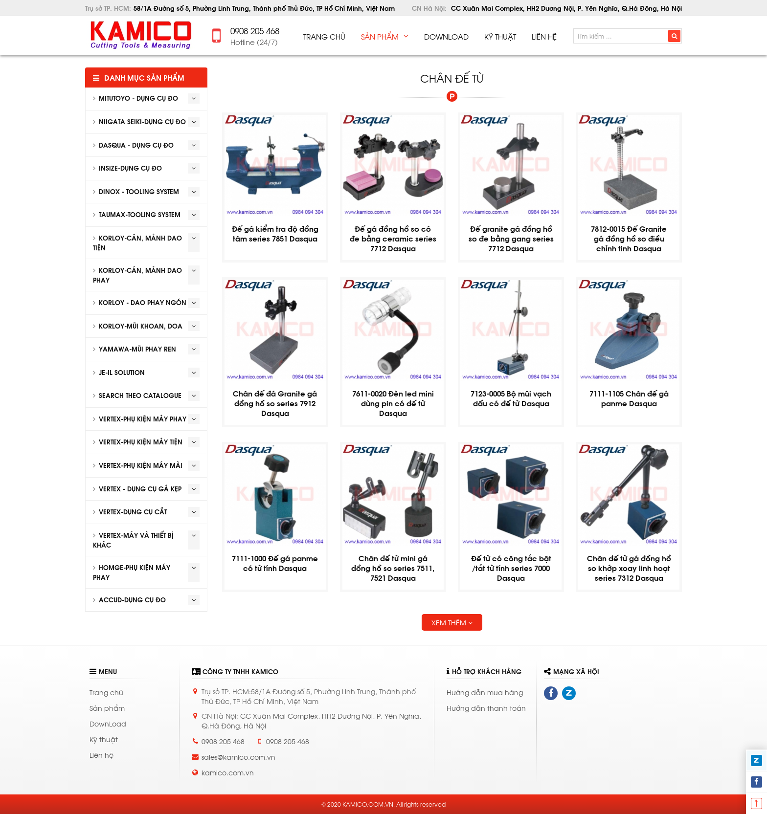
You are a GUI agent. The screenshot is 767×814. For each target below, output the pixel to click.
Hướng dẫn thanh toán (486, 707)
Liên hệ (101, 754)
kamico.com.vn (228, 772)
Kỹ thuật (104, 739)
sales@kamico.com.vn (238, 756)
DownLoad (108, 723)
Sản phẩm (107, 707)
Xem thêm (452, 622)
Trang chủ (106, 692)
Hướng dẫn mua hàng (485, 692)
